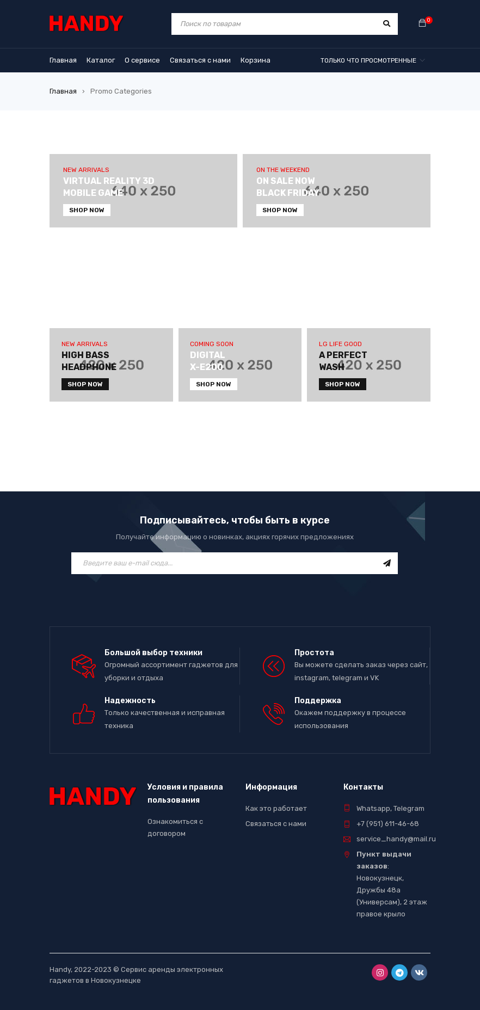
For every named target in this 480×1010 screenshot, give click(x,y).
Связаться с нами (275, 824)
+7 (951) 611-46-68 (387, 824)
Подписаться (387, 563)
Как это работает (276, 808)
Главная (63, 91)
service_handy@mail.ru (396, 839)
